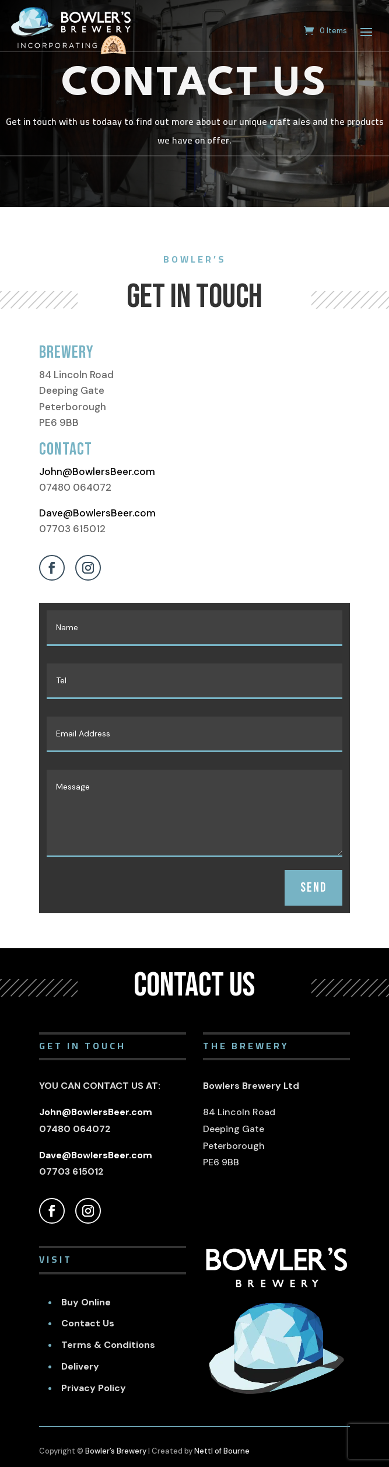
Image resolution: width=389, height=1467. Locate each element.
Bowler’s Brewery (115, 1451)
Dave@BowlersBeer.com (97, 513)
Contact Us (87, 1323)
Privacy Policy (93, 1388)
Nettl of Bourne (222, 1451)
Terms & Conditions (108, 1345)
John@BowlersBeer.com (97, 471)
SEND (313, 887)
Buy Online (86, 1302)
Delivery (80, 1366)
